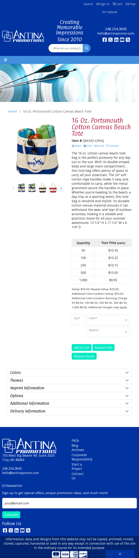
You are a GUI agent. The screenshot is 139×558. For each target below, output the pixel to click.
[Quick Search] (66, 48)
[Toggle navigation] (5, 59)
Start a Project (77, 466)
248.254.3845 (116, 28)
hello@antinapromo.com (115, 33)
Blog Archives (78, 447)
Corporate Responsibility (78, 457)
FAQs (75, 440)
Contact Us (78, 475)
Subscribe (11, 515)
